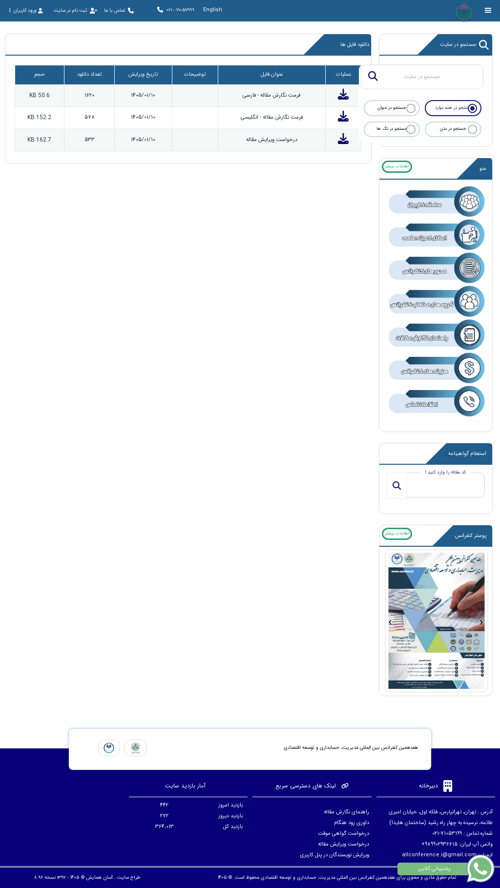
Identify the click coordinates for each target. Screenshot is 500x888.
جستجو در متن (453, 128)
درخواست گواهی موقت (343, 833)
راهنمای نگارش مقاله (346, 812)
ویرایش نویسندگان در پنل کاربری (334, 855)
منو (482, 169)
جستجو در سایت (464, 45)
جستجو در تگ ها (391, 128)
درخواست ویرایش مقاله (343, 844)
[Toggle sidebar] (488, 10)
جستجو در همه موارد (453, 107)
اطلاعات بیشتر (397, 166)
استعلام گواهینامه (467, 454)
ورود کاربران (25, 10)
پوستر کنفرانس (470, 536)
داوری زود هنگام (351, 823)
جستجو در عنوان (391, 107)
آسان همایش (99, 877)
